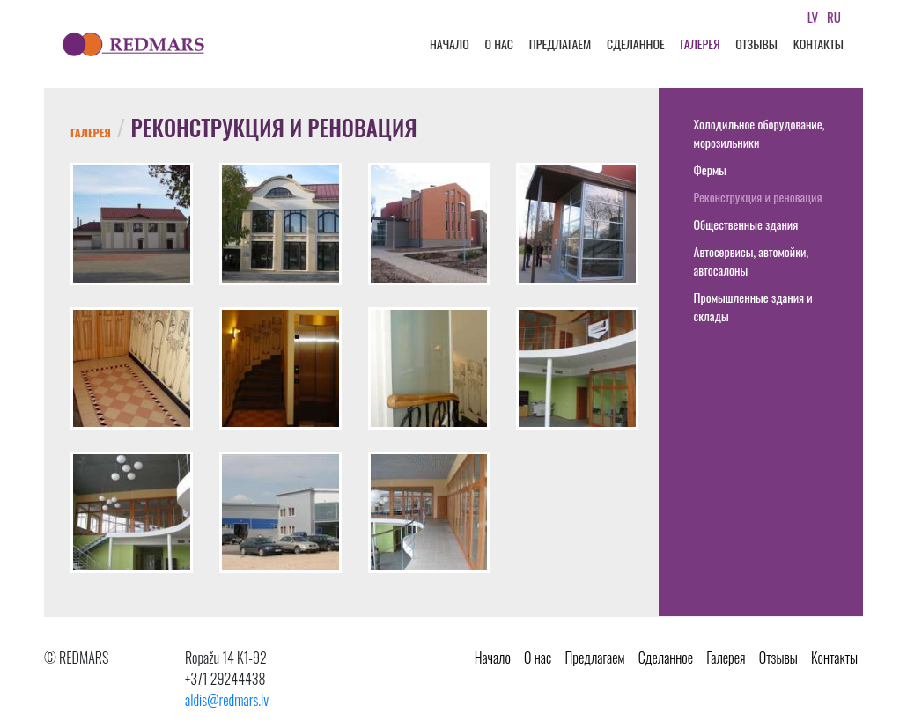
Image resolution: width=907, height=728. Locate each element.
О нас (498, 43)
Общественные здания (746, 224)
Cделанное (636, 43)
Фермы (710, 169)
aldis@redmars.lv (227, 699)
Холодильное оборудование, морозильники (759, 132)
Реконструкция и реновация (758, 197)
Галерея (699, 43)
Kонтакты (818, 43)
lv (812, 16)
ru (834, 16)
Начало (449, 43)
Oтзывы (756, 43)
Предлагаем (560, 43)
